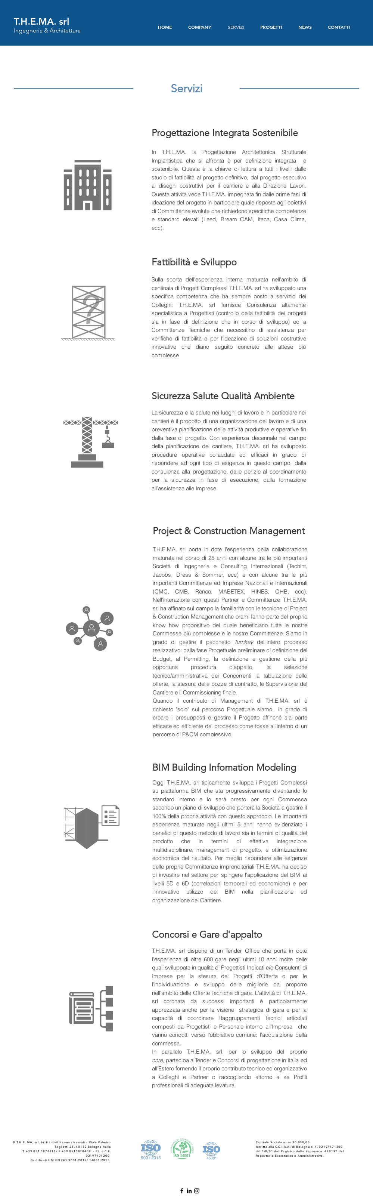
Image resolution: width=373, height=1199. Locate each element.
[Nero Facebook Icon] (181, 1190)
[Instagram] (196, 1190)
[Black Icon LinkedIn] (189, 1190)
